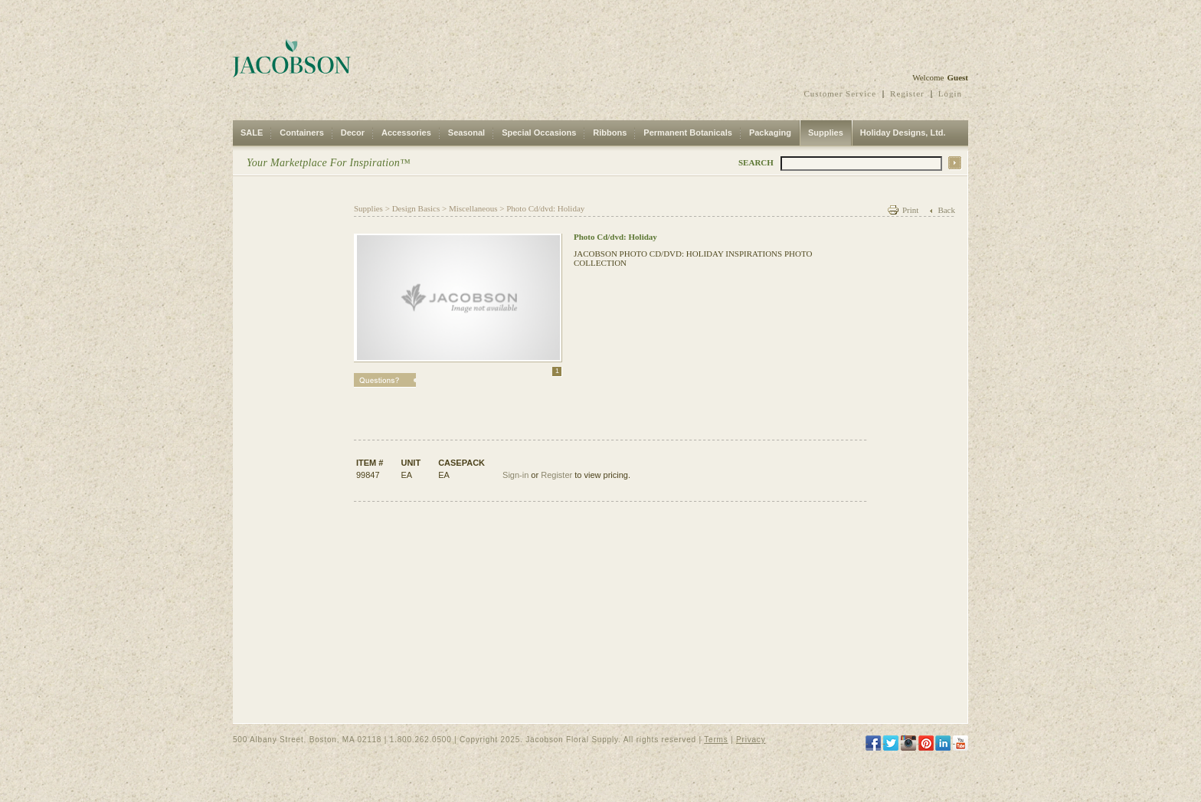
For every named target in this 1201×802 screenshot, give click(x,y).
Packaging (770, 132)
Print (910, 209)
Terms (716, 739)
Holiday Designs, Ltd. (903, 132)
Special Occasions (539, 132)
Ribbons (610, 132)
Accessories (406, 132)
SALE (252, 132)
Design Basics (416, 208)
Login (950, 93)
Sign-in (515, 475)
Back (946, 209)
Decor (353, 132)
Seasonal (466, 132)
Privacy (750, 739)
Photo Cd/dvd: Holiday (545, 208)
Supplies (825, 132)
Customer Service (840, 93)
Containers (301, 132)
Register (907, 93)
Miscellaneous (473, 208)
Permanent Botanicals (687, 132)
